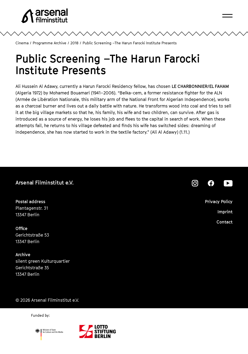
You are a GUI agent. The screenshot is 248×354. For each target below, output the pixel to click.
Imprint (224, 211)
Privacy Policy (218, 201)
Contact (224, 221)
